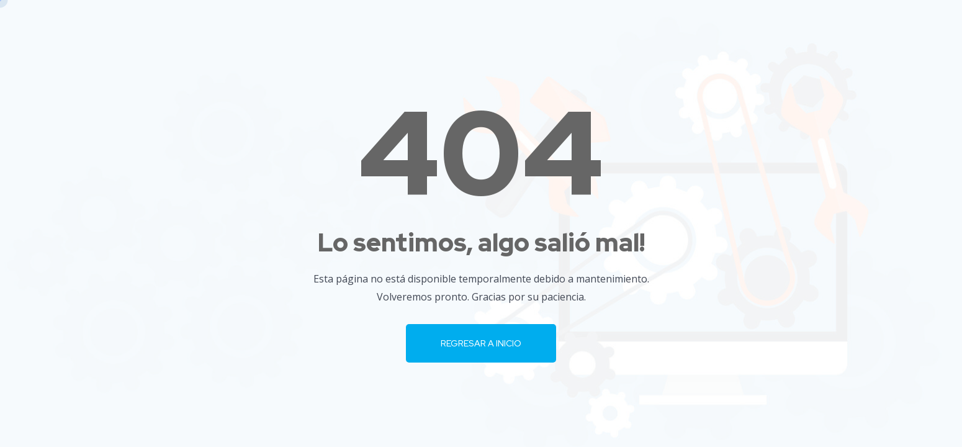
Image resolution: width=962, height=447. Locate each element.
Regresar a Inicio (481, 343)
